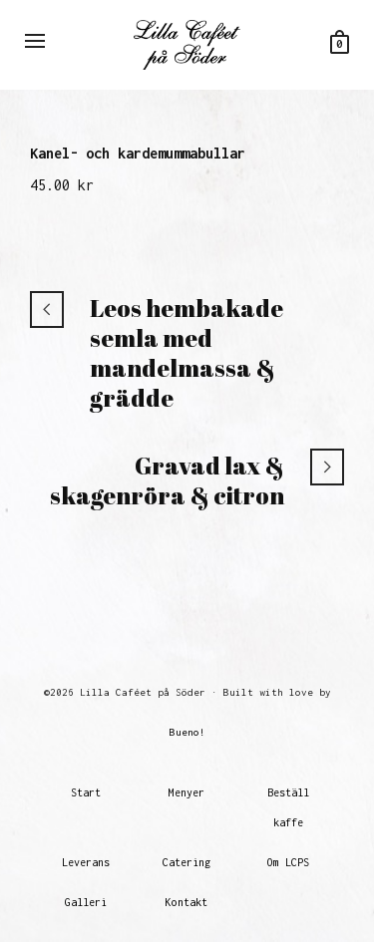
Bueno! (187, 732)
